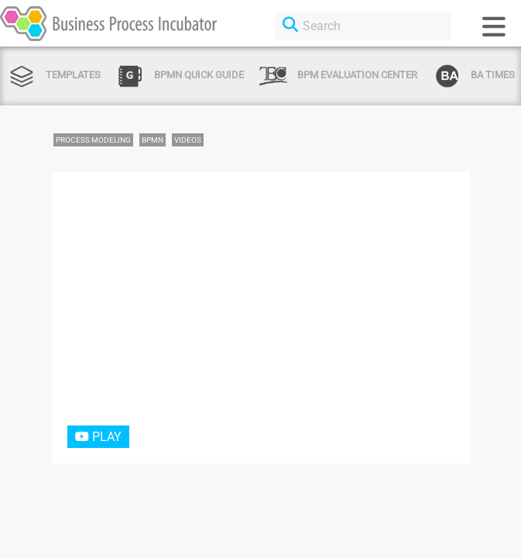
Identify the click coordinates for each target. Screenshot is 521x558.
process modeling (93, 140)
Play (98, 436)
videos (187, 140)
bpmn (152, 140)
